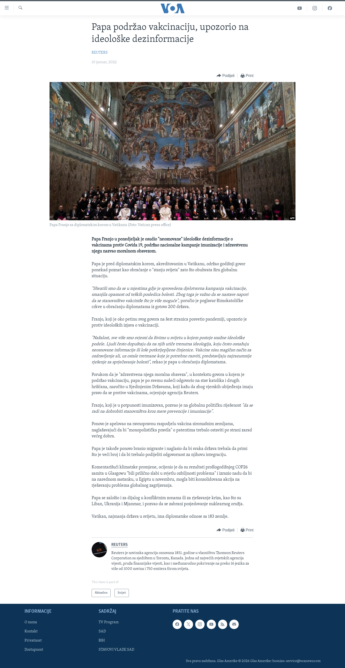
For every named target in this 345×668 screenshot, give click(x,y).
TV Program (109, 622)
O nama (31, 622)
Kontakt (31, 632)
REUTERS (100, 53)
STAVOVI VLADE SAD (116, 650)
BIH (102, 641)
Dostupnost (34, 650)
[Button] (225, 76)
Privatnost (33, 641)
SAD (102, 632)
